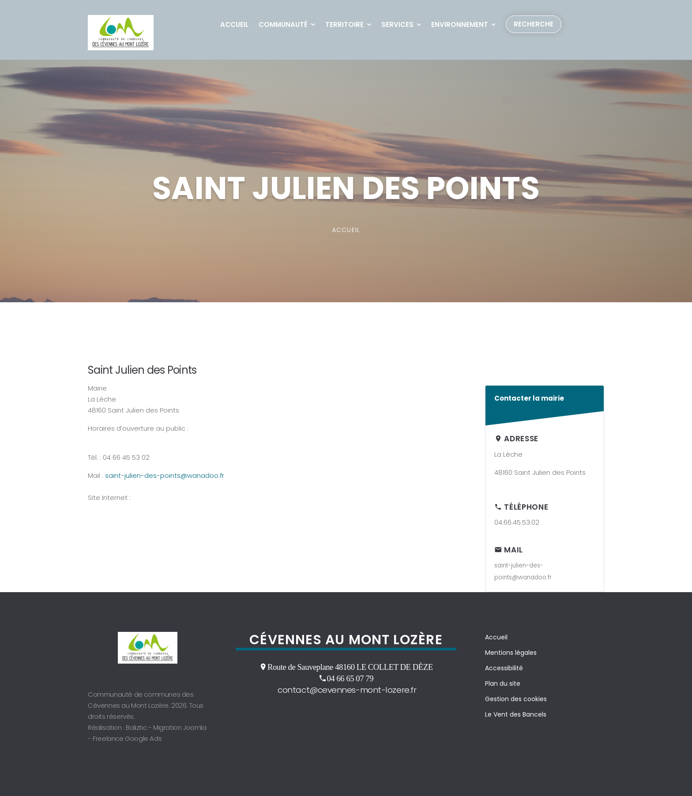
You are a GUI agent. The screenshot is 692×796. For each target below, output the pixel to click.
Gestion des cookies (516, 699)
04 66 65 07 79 (350, 678)
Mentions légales (511, 652)
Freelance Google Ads (127, 738)
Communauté (283, 24)
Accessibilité (504, 668)
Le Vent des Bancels (515, 714)
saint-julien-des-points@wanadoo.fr (164, 475)
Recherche (533, 24)
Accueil (234, 24)
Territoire (344, 24)
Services (397, 24)
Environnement (459, 24)
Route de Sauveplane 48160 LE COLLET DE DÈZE (350, 667)
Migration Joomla (180, 727)
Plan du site (502, 683)
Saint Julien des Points (142, 370)
